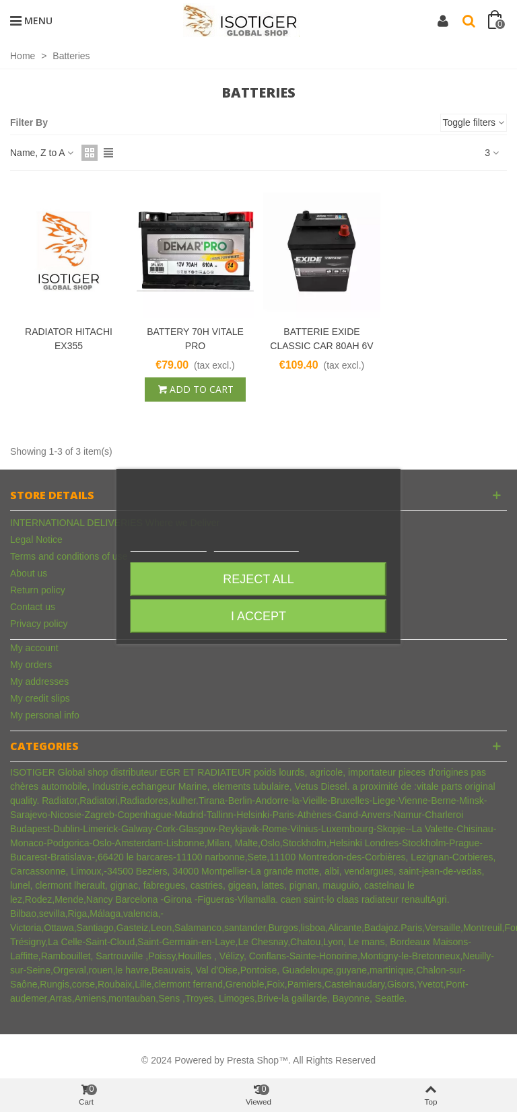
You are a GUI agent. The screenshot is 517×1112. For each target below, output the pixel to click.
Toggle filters (473, 122)
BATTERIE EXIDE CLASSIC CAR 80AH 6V (321, 338)
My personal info (44, 715)
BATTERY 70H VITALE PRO (195, 338)
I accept (258, 616)
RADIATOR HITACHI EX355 (68, 338)
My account (34, 647)
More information (169, 545)
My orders (31, 664)
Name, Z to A (41, 152)
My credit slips (40, 698)
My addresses (39, 681)
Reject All (258, 579)
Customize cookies (256, 545)
